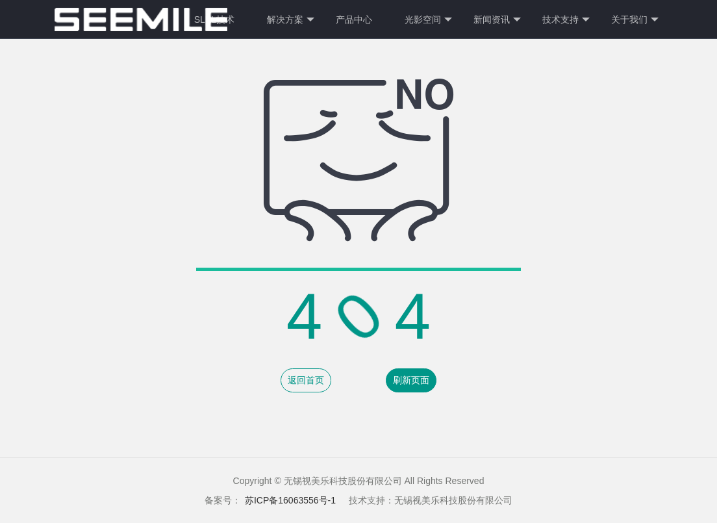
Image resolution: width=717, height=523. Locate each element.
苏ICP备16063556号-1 (290, 500)
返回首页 (306, 380)
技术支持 (566, 19)
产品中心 (354, 19)
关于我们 (635, 19)
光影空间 (428, 19)
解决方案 (290, 19)
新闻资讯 (497, 19)
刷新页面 (411, 380)
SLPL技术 (214, 19)
